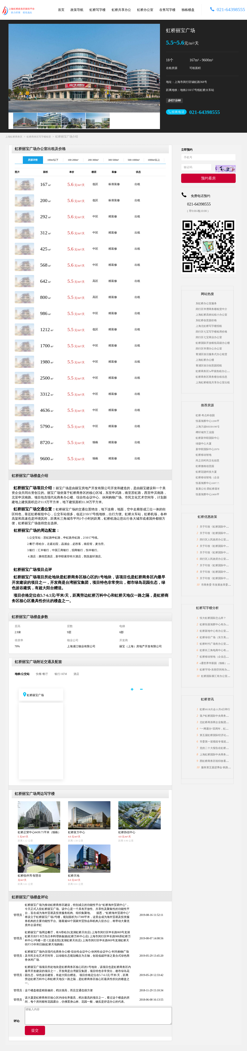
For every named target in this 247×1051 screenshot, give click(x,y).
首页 (61, 9)
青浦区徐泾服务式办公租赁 (211, 354)
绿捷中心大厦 (203, 443)
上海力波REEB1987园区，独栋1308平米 (207, 426)
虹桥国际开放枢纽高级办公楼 (213, 342)
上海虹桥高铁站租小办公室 (211, 314)
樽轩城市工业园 (205, 432)
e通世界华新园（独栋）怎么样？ (219, 663)
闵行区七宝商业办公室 (209, 337)
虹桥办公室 (145, 9)
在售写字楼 (167, 9)
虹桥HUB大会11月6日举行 (215, 709)
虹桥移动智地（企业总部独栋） (207, 477)
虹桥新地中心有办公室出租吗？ (218, 630)
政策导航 (76, 9)
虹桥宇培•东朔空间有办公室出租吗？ (221, 669)
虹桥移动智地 (203, 454)
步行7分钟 (174, 100)
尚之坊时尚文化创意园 (207, 460)
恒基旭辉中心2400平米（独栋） (207, 494)
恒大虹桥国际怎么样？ (213, 617)
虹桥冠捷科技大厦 (206, 471)
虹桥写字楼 (97, 9)
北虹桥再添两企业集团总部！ (217, 722)
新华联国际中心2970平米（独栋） (207, 449)
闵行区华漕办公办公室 (209, 348)
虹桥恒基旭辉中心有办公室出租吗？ (221, 624)
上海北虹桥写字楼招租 (209, 325)
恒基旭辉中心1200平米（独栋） (207, 420)
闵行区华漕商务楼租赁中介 (211, 309)
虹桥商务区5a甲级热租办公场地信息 (217, 371)
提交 (35, 1030)
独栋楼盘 (188, 9)
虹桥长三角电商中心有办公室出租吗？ (222, 650)
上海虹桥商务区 (13, 136)
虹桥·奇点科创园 (205, 415)
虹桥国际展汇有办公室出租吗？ (219, 676)
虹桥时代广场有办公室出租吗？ (218, 643)
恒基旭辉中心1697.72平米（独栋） (207, 483)
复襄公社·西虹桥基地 (207, 488)
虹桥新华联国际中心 (207, 437)
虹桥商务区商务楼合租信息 (211, 376)
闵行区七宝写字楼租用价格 (211, 331)
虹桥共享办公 (121, 9)
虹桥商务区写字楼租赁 (39, 136)
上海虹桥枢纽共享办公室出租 (213, 382)
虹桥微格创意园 (205, 466)
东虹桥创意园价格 (206, 320)
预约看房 (208, 178)
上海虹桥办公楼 (205, 359)
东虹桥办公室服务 (206, 303)
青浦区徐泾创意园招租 (209, 365)
